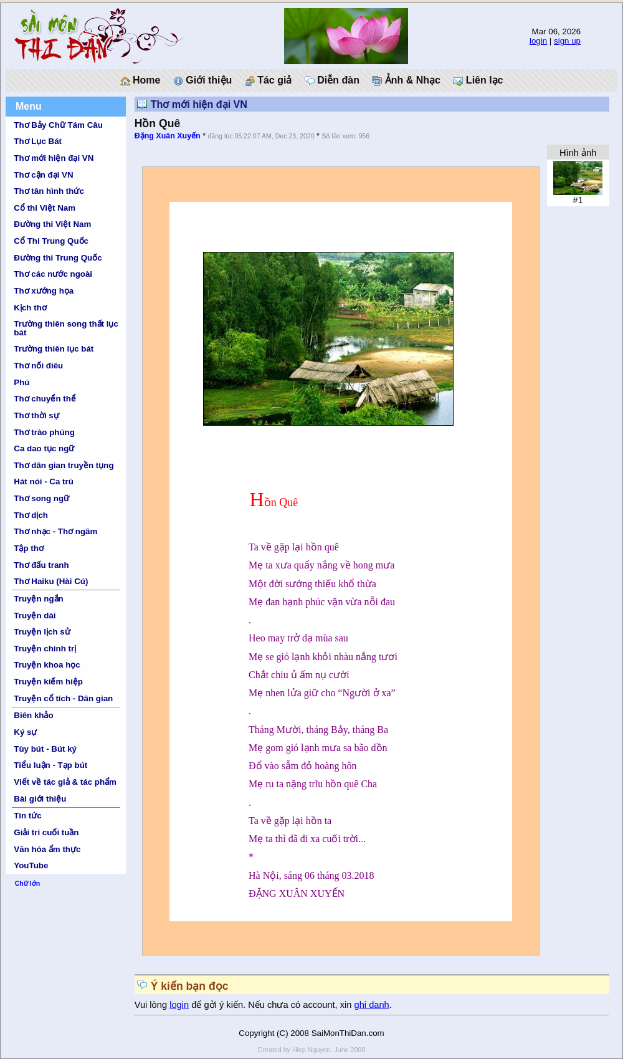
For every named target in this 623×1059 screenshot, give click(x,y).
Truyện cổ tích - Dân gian (63, 698)
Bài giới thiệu (40, 798)
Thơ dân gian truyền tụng (63, 465)
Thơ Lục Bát (38, 141)
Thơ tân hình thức (49, 191)
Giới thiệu (202, 80)
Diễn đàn (332, 80)
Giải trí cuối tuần (46, 832)
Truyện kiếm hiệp (48, 681)
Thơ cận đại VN (43, 175)
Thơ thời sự (36, 415)
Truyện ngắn (38, 598)
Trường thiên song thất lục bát (66, 328)
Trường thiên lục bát (53, 348)
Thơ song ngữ (41, 498)
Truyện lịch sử (42, 631)
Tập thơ (29, 548)
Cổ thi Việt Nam (44, 208)
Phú (21, 382)
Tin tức (27, 815)
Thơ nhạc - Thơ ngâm (55, 531)
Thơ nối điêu (38, 365)
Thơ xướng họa (44, 290)
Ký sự (25, 732)
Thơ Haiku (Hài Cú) (51, 581)
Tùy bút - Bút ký (45, 749)
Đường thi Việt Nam (52, 224)
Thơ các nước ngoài (53, 274)
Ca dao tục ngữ (44, 448)
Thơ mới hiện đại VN (53, 158)
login (538, 41)
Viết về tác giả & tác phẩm (65, 782)
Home (140, 80)
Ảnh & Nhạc (406, 80)
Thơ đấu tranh (41, 565)
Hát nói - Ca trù (44, 481)
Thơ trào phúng (44, 432)
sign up (567, 41)
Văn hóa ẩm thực (47, 849)
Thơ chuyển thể (45, 398)
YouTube (31, 865)
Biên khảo (33, 715)
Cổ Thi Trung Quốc (51, 241)
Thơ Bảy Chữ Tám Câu (58, 125)
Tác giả (268, 80)
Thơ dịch (31, 515)
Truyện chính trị (45, 648)
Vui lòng (152, 1005)
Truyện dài (34, 615)
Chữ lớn (27, 883)
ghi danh (371, 1005)
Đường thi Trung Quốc (58, 257)
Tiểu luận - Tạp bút (50, 765)
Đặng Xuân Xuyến (168, 136)
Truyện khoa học (47, 664)
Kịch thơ (30, 307)
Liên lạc (478, 80)
